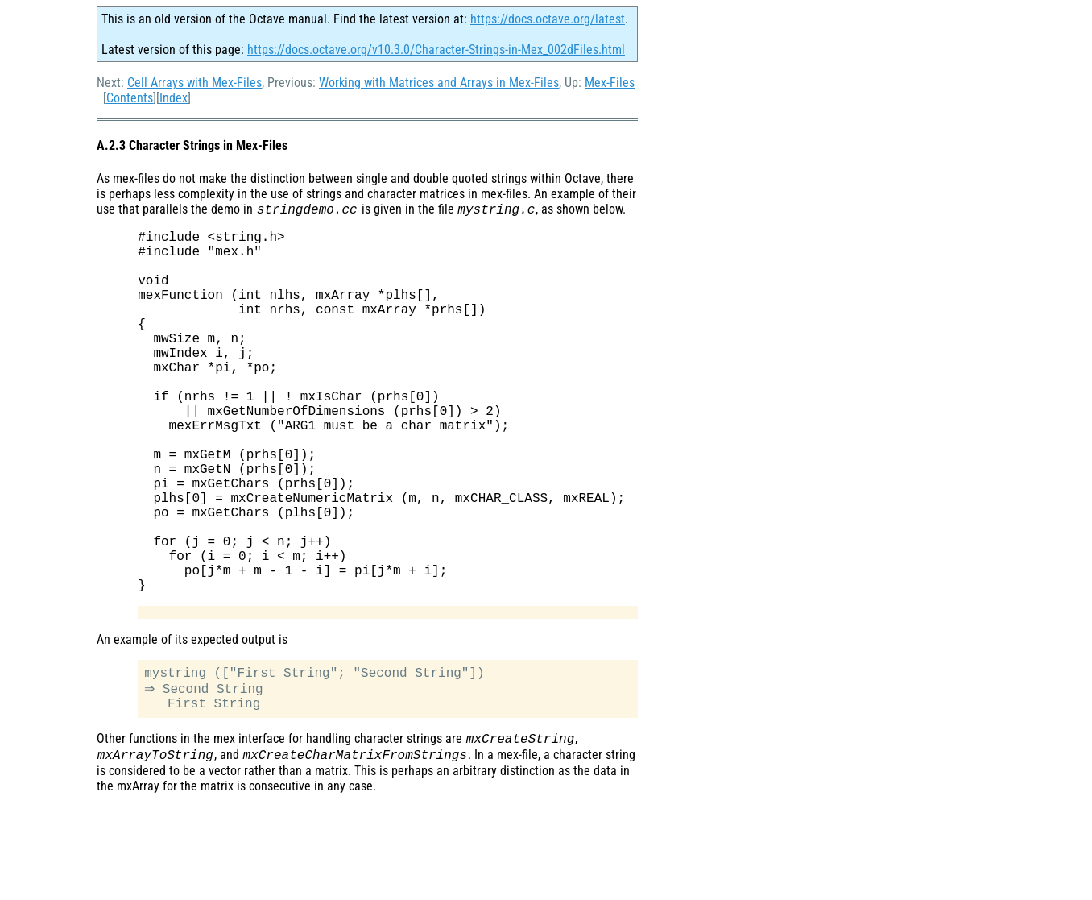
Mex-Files (610, 82)
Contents (129, 98)
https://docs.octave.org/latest (547, 19)
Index (173, 98)
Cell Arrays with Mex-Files (194, 82)
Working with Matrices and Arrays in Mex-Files (439, 82)
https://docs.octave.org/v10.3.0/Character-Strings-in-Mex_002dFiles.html (436, 49)
